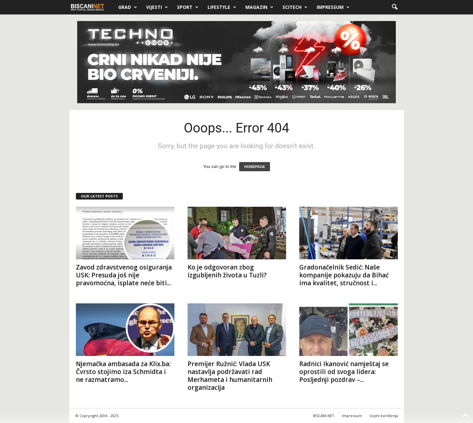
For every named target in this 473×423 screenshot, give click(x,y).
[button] (394, 7)
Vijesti (157, 7)
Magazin (259, 7)
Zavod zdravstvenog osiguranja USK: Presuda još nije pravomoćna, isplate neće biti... (124, 275)
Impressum (333, 7)
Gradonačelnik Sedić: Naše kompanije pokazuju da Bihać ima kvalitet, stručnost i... (344, 275)
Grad (127, 7)
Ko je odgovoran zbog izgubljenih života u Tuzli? (227, 271)
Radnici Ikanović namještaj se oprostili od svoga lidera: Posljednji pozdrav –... (344, 372)
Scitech (294, 7)
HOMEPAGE (254, 167)
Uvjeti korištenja (384, 415)
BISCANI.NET (323, 415)
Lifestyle (222, 7)
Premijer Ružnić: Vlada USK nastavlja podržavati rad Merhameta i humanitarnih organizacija (230, 376)
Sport (187, 7)
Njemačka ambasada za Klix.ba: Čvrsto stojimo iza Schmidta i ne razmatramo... (123, 372)
